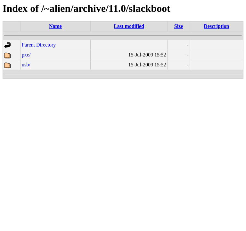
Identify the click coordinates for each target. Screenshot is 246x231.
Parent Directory (39, 44)
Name (55, 26)
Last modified (129, 26)
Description (216, 26)
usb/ (26, 64)
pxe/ (26, 54)
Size (178, 26)
